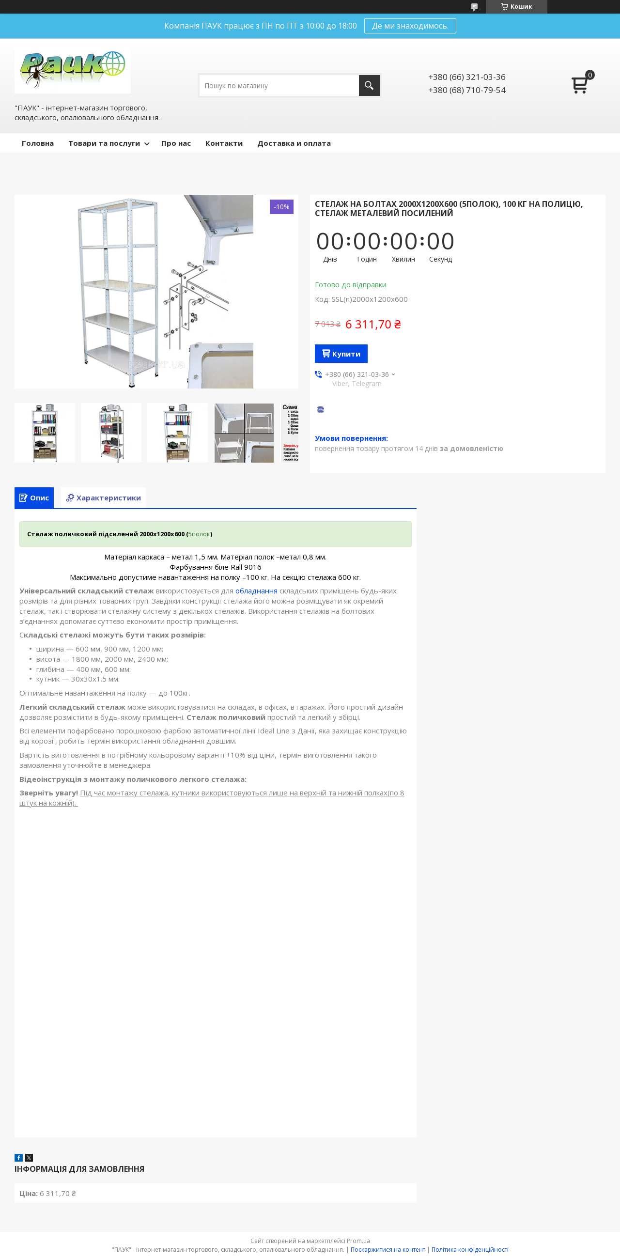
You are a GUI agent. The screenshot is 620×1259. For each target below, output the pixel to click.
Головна (38, 143)
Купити (346, 353)
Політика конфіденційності (470, 1249)
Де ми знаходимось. (410, 25)
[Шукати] (369, 85)
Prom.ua (358, 1241)
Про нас (176, 143)
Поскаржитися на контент (388, 1249)
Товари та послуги (104, 143)
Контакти (224, 143)
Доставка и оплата (294, 143)
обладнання (256, 590)
